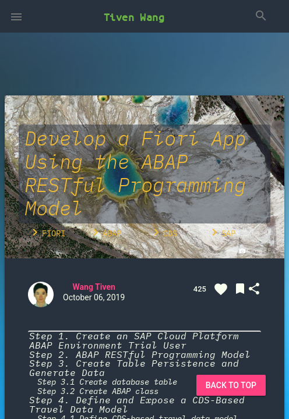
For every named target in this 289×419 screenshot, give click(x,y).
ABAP (105, 232)
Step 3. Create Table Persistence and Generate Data (134, 368)
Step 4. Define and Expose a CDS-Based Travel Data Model (137, 405)
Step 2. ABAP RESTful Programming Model (140, 355)
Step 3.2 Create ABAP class (97, 391)
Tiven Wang (134, 16)
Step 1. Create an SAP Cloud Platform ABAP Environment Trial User (134, 341)
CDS (163, 232)
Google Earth (259, 251)
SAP (221, 232)
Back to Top (231, 385)
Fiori (46, 232)
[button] (16, 16)
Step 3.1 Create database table (107, 382)
